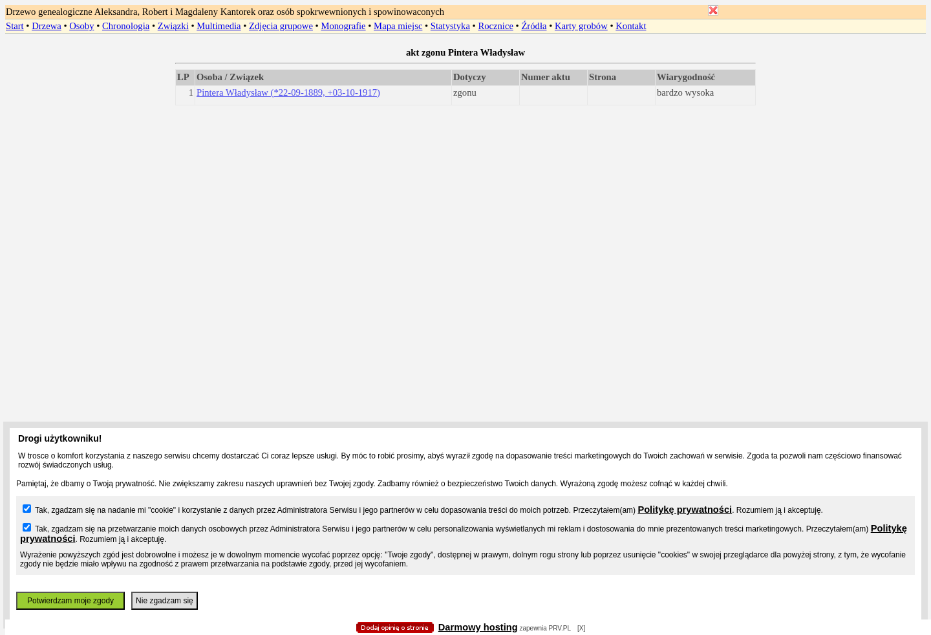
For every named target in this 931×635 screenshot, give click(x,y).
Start (15, 26)
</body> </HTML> (465, 64)
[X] (581, 628)
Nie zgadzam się (164, 600)
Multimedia (219, 26)
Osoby (81, 26)
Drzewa (46, 26)
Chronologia (125, 26)
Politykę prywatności (684, 509)
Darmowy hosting (478, 627)
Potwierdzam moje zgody (70, 600)
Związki (173, 26)
